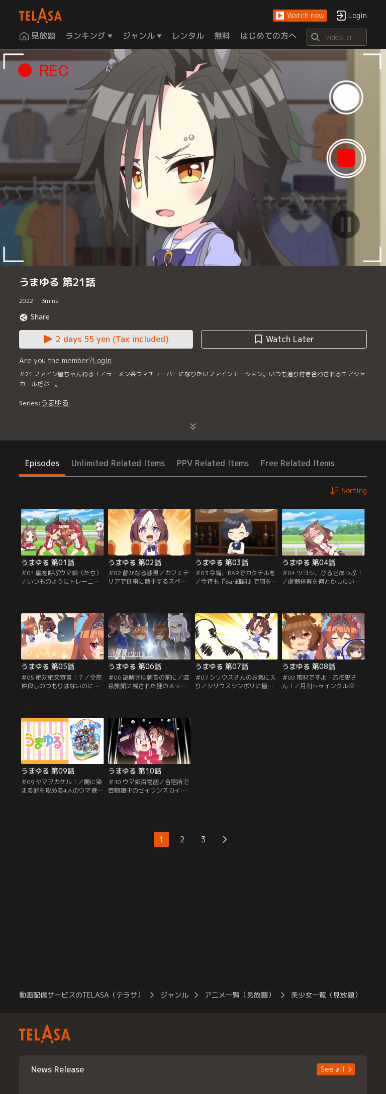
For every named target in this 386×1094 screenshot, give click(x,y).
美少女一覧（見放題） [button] (326, 995)
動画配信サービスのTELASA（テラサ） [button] (81, 995)
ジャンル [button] (174, 995)
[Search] (336, 37)
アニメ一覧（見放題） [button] (240, 995)
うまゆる (55, 402)
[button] (300, 16)
